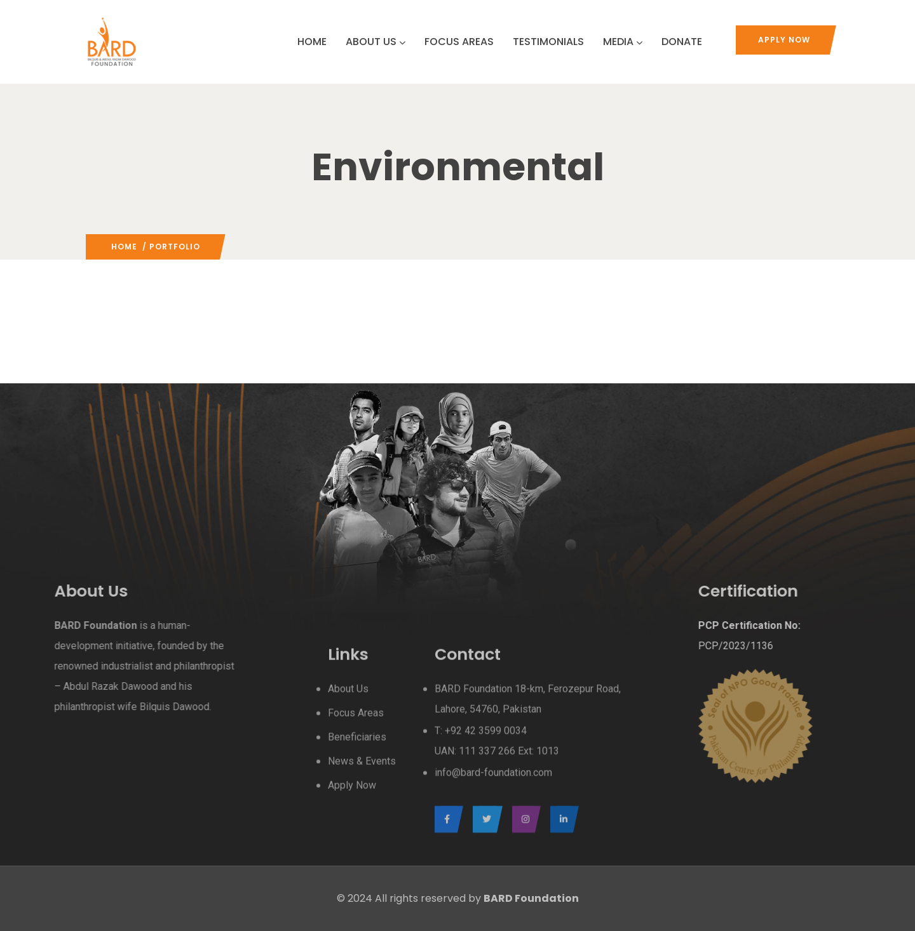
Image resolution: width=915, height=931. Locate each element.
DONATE (681, 41)
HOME (312, 41)
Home (124, 246)
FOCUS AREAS (459, 41)
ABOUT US (375, 41)
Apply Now (784, 39)
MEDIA (622, 41)
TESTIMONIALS (548, 41)
